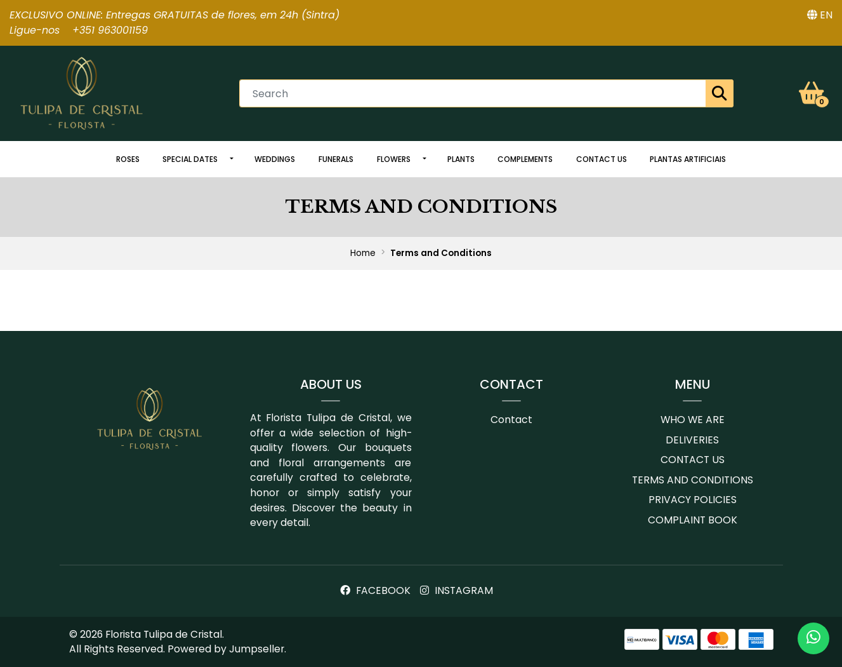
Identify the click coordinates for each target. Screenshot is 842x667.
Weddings (274, 159)
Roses (128, 159)
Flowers (394, 159)
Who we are (693, 419)
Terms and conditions (692, 480)
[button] (819, 15)
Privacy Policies (692, 499)
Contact (511, 419)
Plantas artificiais (688, 159)
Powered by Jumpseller (226, 649)
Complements (525, 159)
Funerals (336, 159)
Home (363, 253)
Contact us (601, 159)
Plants (461, 159)
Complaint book (692, 520)
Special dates (190, 159)
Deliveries (692, 440)
